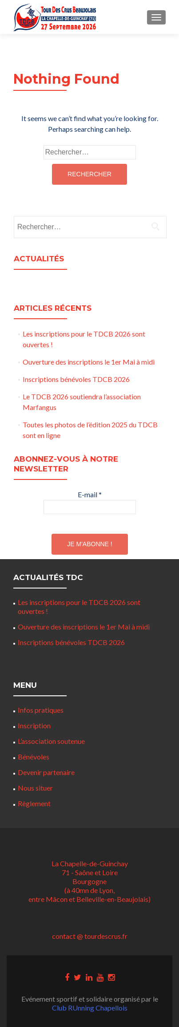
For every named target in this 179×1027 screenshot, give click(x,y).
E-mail (90, 494)
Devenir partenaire (46, 772)
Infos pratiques (41, 710)
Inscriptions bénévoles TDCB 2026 (76, 379)
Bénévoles (33, 756)
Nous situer (35, 787)
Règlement (34, 803)
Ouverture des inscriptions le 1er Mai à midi (89, 361)
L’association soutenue (51, 741)
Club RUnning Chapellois (89, 1007)
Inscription (34, 725)
